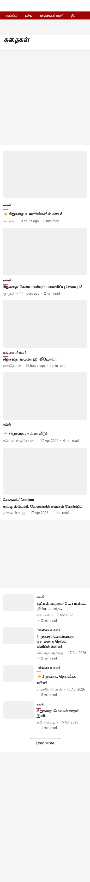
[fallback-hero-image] (45, 174)
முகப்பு (11, 15)
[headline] (35, 214)
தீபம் (74, 15)
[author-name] (10, 221)
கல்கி (28, 15)
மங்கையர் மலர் (51, 15)
